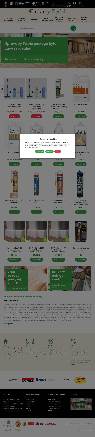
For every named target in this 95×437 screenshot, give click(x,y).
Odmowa (49, 151)
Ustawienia (39, 151)
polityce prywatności (31, 147)
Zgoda (57, 151)
